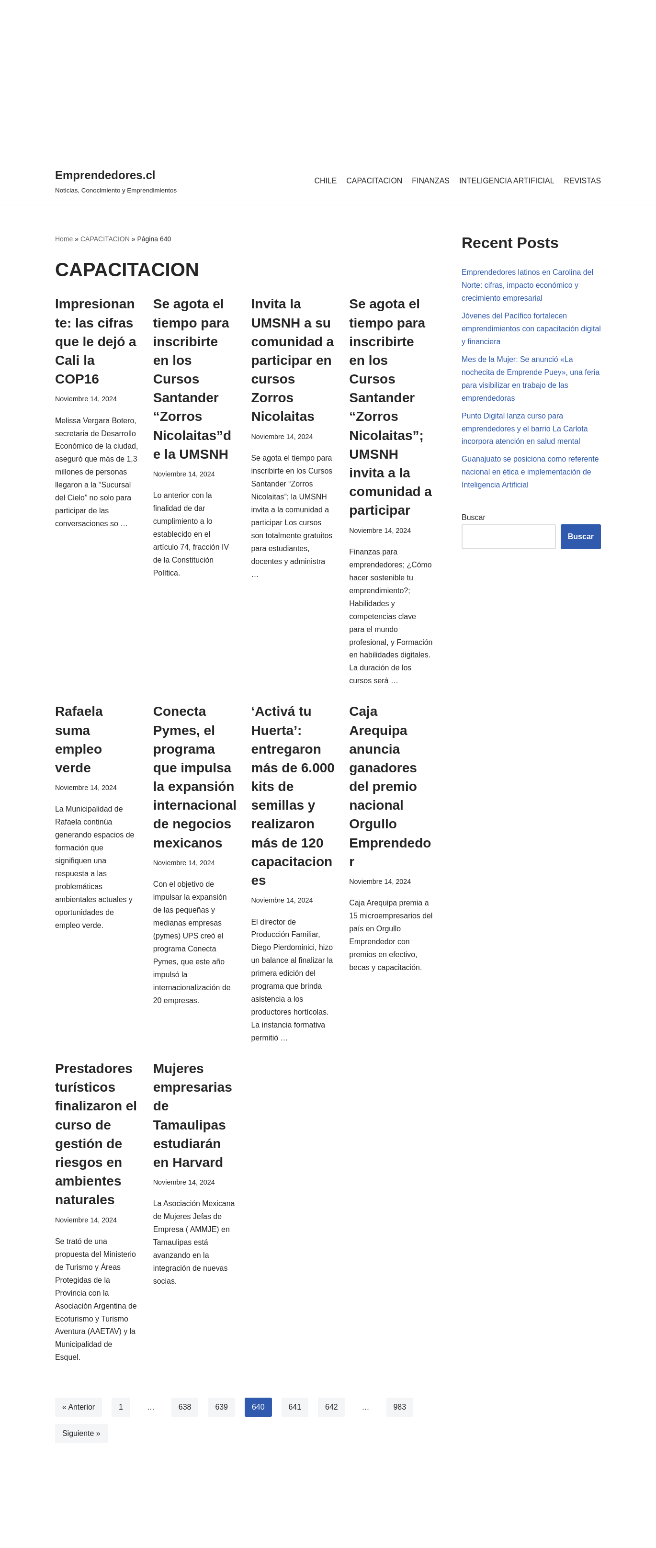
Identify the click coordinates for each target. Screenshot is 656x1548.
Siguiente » (81, 1450)
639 (221, 1424)
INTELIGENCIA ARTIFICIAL (506, 181)
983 (400, 1424)
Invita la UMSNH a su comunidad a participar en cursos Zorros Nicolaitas (292, 360)
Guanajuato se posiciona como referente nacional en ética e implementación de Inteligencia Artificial (530, 474)
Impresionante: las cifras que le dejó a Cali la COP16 (95, 341)
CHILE (324, 181)
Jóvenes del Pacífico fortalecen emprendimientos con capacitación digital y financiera (520, 330)
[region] (328, 76)
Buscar (474, 519)
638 (185, 1424)
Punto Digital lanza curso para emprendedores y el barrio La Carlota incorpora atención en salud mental (525, 430)
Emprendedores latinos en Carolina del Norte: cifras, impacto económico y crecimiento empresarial (528, 286)
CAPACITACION (373, 181)
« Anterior (78, 1424)
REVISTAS (582, 181)
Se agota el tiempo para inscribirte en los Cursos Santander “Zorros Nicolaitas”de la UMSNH (192, 379)
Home (64, 239)
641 (295, 1424)
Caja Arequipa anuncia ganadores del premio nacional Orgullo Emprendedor (390, 800)
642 (332, 1424)
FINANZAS (430, 181)
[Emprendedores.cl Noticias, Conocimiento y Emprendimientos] (116, 181)
